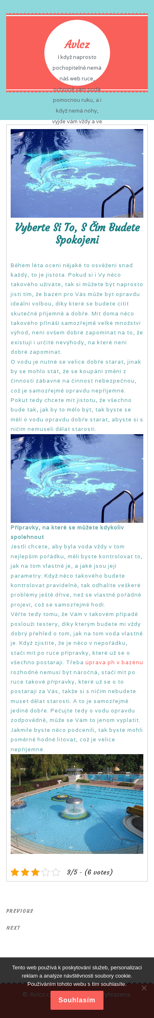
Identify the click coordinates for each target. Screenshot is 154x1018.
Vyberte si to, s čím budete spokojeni (77, 234)
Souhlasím (77, 1000)
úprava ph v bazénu (114, 662)
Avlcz (77, 44)
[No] (144, 988)
